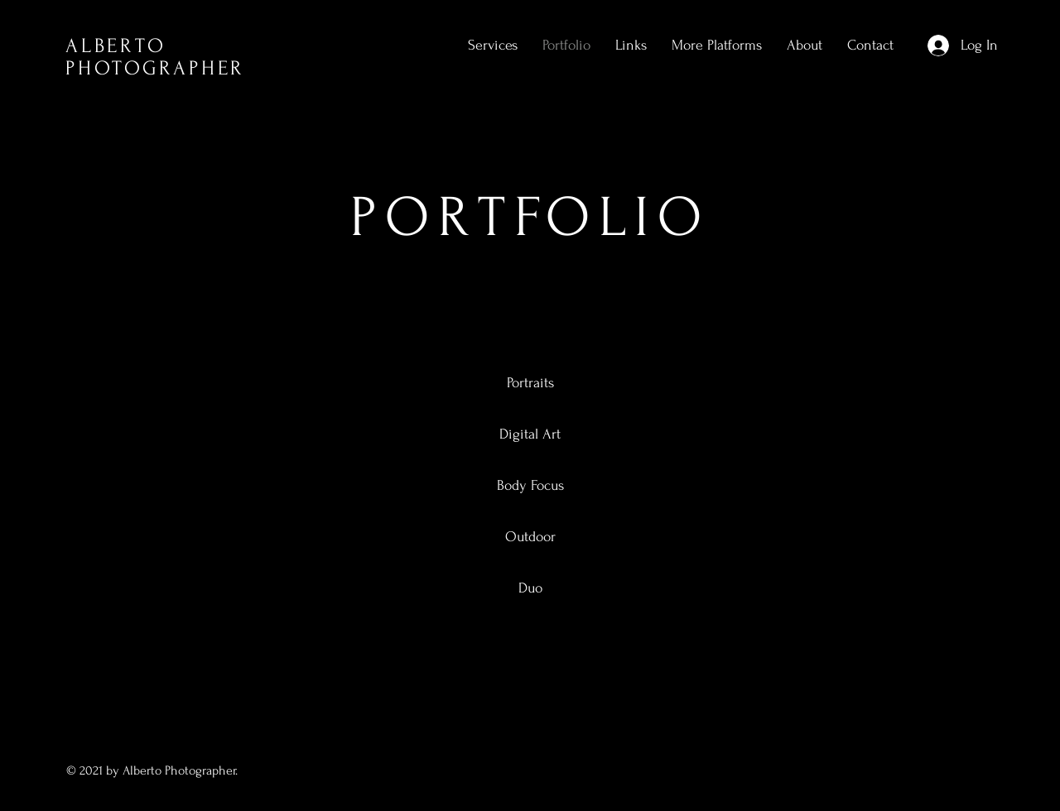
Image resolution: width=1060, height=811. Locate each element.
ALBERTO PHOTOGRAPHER (155, 57)
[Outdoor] (530, 537)
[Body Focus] (530, 485)
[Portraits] (530, 383)
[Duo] (530, 588)
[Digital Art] (530, 434)
